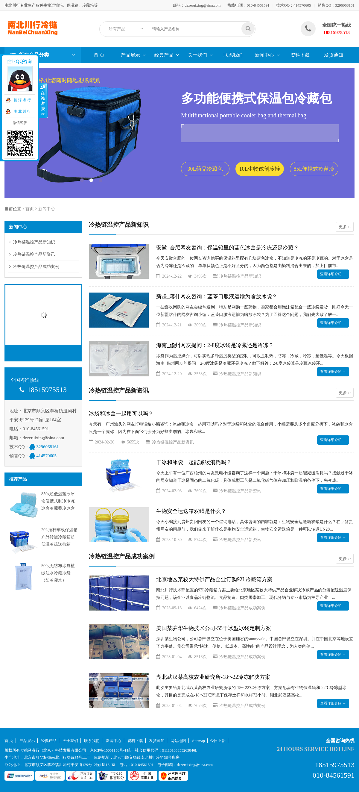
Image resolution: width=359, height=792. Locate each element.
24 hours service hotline (316, 749)
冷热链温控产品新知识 (34, 242)
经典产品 (164, 54)
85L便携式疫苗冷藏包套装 (314, 171)
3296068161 (345, 5)
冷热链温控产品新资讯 (34, 254)
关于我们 (197, 54)
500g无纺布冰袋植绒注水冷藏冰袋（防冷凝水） (58, 573)
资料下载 (300, 54)
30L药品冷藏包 (205, 169)
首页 (29, 209)
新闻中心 (264, 54)
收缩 (43, 101)
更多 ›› (345, 227)
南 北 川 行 (22, 111)
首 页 (99, 54)
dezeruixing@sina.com (202, 5)
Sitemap (198, 740)
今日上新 (218, 740)
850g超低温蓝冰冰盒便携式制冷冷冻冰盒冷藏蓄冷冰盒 (58, 501)
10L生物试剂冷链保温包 (259, 171)
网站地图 (178, 740)
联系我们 (233, 54)
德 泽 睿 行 (22, 100)
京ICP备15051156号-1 (108, 750)
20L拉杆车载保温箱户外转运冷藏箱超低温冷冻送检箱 (59, 537)
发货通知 (333, 54)
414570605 (302, 5)
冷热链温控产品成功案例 (36, 266)
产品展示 (130, 54)
